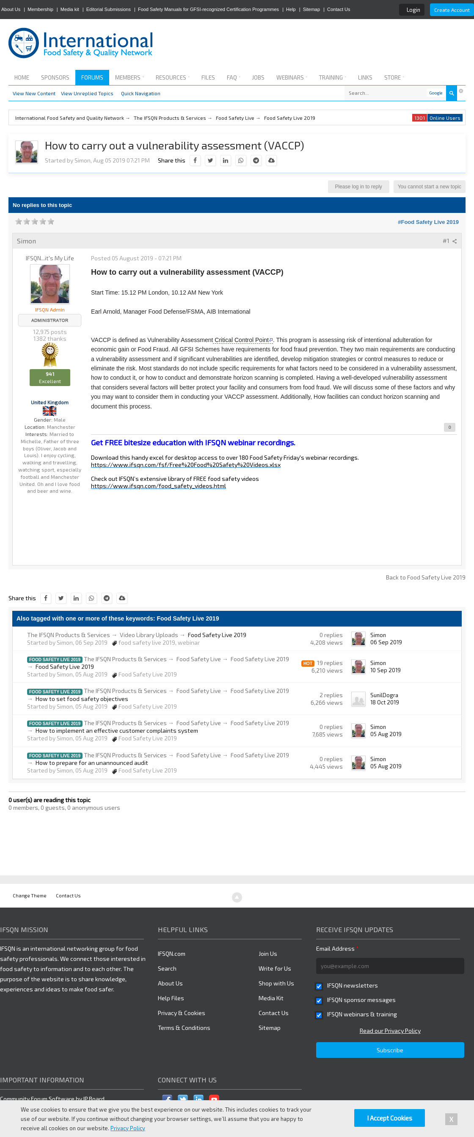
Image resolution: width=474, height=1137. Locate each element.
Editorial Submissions (108, 9)
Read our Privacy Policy (390, 1030)
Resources (173, 77)
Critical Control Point (241, 340)
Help (291, 9)
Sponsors (55, 77)
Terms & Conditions (184, 1027)
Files (208, 77)
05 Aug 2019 (386, 734)
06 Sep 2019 (386, 642)
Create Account (452, 10)
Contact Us (338, 9)
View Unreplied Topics (87, 93)
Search (167, 968)
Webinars (291, 77)
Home (21, 77)
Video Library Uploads (149, 634)
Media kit (70, 9)
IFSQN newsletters (352, 985)
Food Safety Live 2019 (54, 659)
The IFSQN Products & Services (68, 634)
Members (129, 77)
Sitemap (311, 9)
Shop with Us (276, 983)
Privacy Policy (127, 1128)
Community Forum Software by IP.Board (52, 1098)
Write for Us (275, 968)
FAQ (233, 77)
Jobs (258, 77)
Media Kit (271, 998)
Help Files (171, 998)
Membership (40, 9)
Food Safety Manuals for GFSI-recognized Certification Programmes (208, 9)
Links (365, 77)
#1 (450, 240)
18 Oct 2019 (384, 702)
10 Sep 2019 (385, 670)
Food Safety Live (198, 658)
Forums (92, 77)
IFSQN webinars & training (362, 1014)
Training (332, 77)
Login (413, 9)
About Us (10, 9)
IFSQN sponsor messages (361, 999)
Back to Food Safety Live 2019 (426, 577)
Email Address (337, 948)
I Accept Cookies (389, 1118)
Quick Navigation (140, 93)
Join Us (268, 953)
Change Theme (30, 895)
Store (394, 77)
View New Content (34, 93)
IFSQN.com (171, 953)
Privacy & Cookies (181, 1012)
